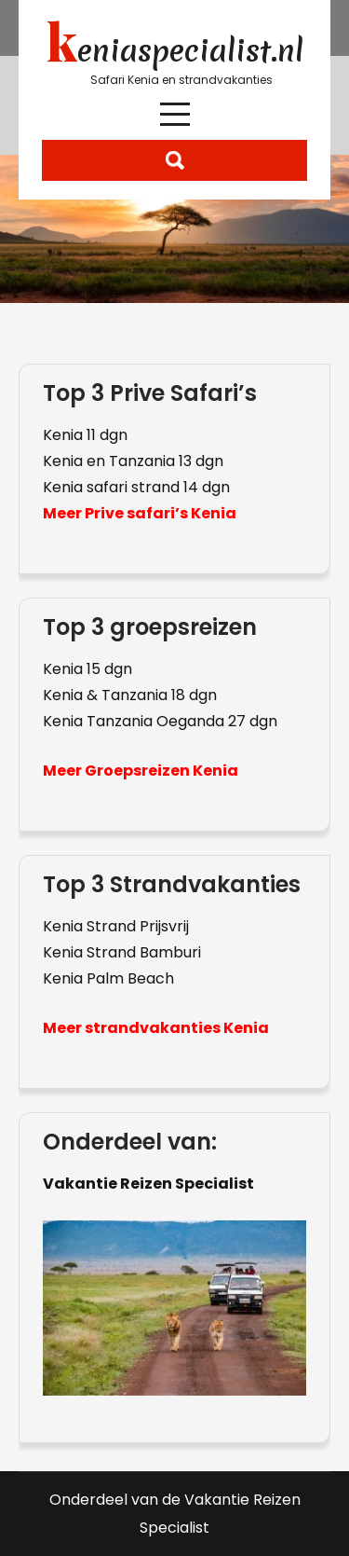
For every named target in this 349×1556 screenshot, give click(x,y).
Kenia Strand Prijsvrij (116, 926)
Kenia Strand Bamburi (122, 952)
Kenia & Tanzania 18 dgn (130, 695)
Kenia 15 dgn (87, 669)
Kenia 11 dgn (85, 435)
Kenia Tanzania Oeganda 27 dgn (160, 721)
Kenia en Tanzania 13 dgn (133, 461)
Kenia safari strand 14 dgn (136, 487)
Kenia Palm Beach (108, 978)
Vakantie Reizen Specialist (148, 1183)
